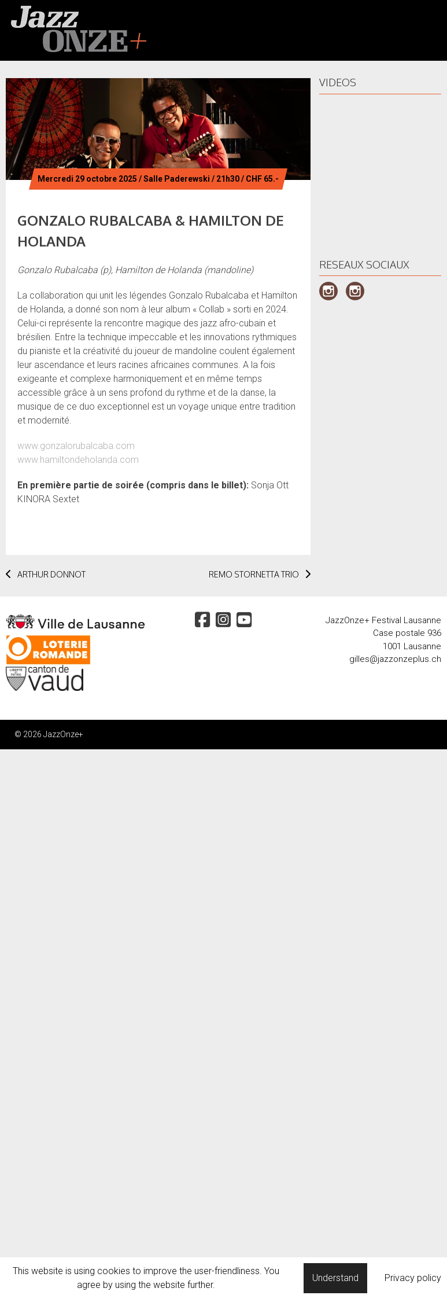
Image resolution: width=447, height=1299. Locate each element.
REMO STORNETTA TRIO (260, 574)
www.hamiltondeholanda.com (78, 459)
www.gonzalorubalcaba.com (76, 445)
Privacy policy (413, 1277)
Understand (335, 1277)
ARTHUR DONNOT (46, 574)
